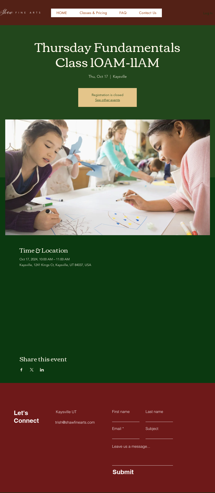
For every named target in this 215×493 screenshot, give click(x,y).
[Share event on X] (32, 369)
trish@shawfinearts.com (75, 422)
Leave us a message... (131, 446)
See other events (107, 100)
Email (116, 429)
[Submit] (141, 471)
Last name (154, 412)
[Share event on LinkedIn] (42, 369)
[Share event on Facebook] (21, 369)
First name (121, 412)
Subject (152, 429)
